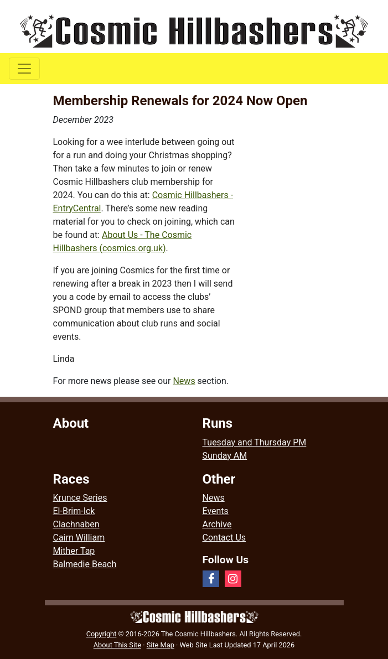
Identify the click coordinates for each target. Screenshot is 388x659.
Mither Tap (74, 551)
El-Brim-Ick (74, 511)
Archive (217, 524)
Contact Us (224, 537)
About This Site (117, 645)
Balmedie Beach (85, 564)
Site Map (160, 645)
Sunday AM (225, 455)
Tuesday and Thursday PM (255, 442)
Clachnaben (76, 524)
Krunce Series (80, 497)
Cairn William (79, 537)
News (184, 381)
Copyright (101, 634)
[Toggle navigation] (24, 69)
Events (216, 511)
